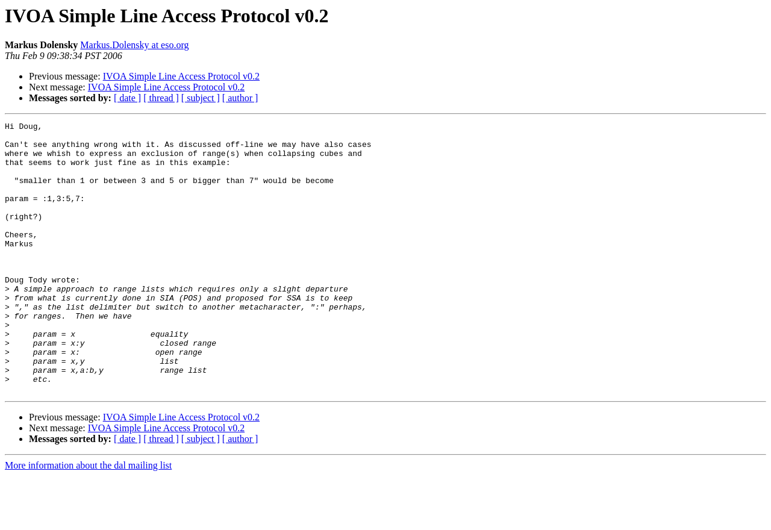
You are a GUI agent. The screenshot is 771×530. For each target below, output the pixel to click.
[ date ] (127, 98)
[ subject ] (200, 98)
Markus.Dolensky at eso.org (134, 45)
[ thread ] (161, 98)
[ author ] (240, 98)
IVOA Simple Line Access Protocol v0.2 (181, 76)
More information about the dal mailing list (88, 519)
